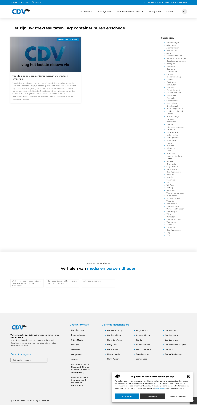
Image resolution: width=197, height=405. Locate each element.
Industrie (170, 119)
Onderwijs (171, 164)
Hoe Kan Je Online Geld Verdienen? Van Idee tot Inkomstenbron (79, 381)
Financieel (171, 95)
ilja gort (139, 340)
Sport (168, 182)
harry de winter (114, 340)
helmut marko (113, 354)
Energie (170, 87)
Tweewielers (171, 196)
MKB (168, 151)
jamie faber (171, 330)
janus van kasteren (174, 354)
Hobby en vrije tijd (174, 111)
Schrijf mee (155, 11)
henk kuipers (113, 359)
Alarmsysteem (172, 48)
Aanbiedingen (172, 42)
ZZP (168, 235)
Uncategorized (173, 198)
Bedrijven (170, 64)
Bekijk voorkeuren (178, 397)
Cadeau (169, 74)
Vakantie (170, 201)
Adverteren (171, 45)
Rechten (170, 174)
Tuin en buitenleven (175, 193)
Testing (169, 188)
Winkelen (170, 217)
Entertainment (173, 90)
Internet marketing (175, 127)
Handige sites (105, 11)
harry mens (112, 345)
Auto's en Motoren (174, 56)
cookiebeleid (161, 389)
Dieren (169, 79)
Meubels (170, 145)
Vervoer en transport (175, 209)
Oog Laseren (172, 166)
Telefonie (170, 185)
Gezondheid (171, 103)
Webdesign (171, 211)
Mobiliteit (170, 153)
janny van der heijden (175, 345)
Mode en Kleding (174, 156)
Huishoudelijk (172, 116)
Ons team (75, 350)
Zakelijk (170, 225)
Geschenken (172, 101)
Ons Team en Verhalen (130, 11)
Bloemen (170, 66)
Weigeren (152, 397)
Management (172, 137)
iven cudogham (143, 349)
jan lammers (171, 340)
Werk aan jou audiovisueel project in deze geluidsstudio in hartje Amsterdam (26, 283)
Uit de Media (85, 11)
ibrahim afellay (143, 335)
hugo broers (142, 330)
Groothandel (172, 106)
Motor (169, 159)
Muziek (169, 161)
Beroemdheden (78, 335)
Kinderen (170, 130)
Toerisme (170, 190)
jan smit (169, 349)
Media (169, 143)
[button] (189, 377)
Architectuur (172, 50)
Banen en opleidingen (176, 58)
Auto (168, 53)
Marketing (171, 140)
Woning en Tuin (173, 219)
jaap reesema (143, 354)
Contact (170, 11)
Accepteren (127, 397)
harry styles (112, 349)
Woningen (171, 222)
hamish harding (114, 330)
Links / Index (172, 135)
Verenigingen (172, 206)
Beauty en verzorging (176, 61)
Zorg (168, 233)
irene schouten (143, 345)
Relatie (169, 177)
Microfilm (170, 148)
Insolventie (171, 122)
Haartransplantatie (174, 108)
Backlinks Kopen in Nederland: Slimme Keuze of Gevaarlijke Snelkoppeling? (80, 368)
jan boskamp (171, 335)
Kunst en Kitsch (173, 132)
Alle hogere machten (92, 281)
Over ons (75, 345)
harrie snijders (114, 335)
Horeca (169, 114)
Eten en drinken (173, 93)
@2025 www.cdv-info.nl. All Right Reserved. (30, 401)
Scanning (170, 180)
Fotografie (170, 98)
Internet (170, 124)
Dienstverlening (173, 77)
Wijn (168, 214)
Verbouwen (171, 203)
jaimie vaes (141, 359)
